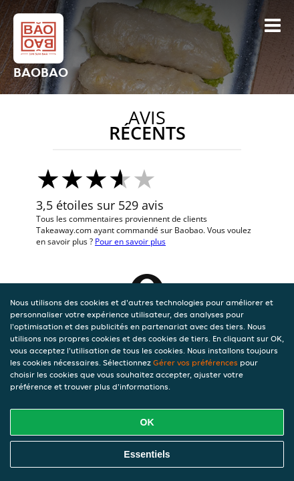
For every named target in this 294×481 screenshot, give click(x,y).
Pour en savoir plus (130, 241)
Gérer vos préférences (195, 362)
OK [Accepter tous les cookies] (147, 422)
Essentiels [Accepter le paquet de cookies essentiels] (147, 454)
